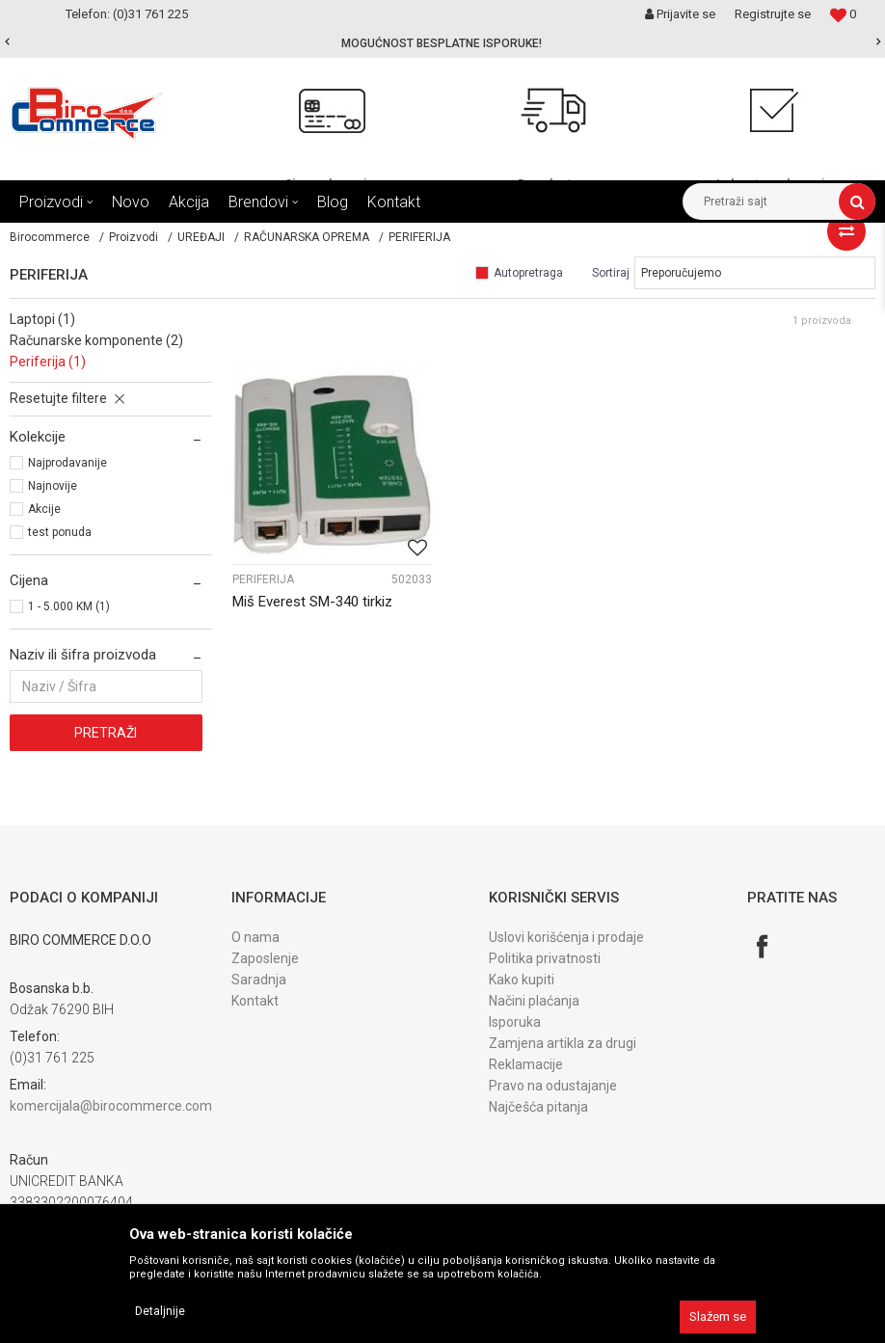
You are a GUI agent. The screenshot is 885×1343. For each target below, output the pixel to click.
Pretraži (105, 732)
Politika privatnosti (545, 958)
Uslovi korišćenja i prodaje (566, 937)
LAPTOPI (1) (42, 319)
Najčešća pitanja (538, 1107)
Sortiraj (611, 273)
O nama (255, 937)
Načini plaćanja (534, 1000)
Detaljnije (160, 1311)
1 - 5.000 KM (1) (69, 606)
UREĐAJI (201, 237)
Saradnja (258, 979)
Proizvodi (133, 237)
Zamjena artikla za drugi (562, 1043)
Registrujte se (773, 14)
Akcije (44, 509)
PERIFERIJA (263, 579)
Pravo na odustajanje (553, 1085)
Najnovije (52, 486)
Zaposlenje (265, 958)
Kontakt (255, 1000)
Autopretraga (528, 273)
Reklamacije (526, 1064)
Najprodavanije (67, 463)
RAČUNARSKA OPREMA (306, 237)
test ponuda (60, 532)
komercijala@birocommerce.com (111, 1106)
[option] (442, 43)
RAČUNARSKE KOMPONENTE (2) (96, 340)
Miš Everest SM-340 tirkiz (312, 601)
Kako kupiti (521, 979)
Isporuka (515, 1022)
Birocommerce (50, 237)
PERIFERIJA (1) (48, 361)
